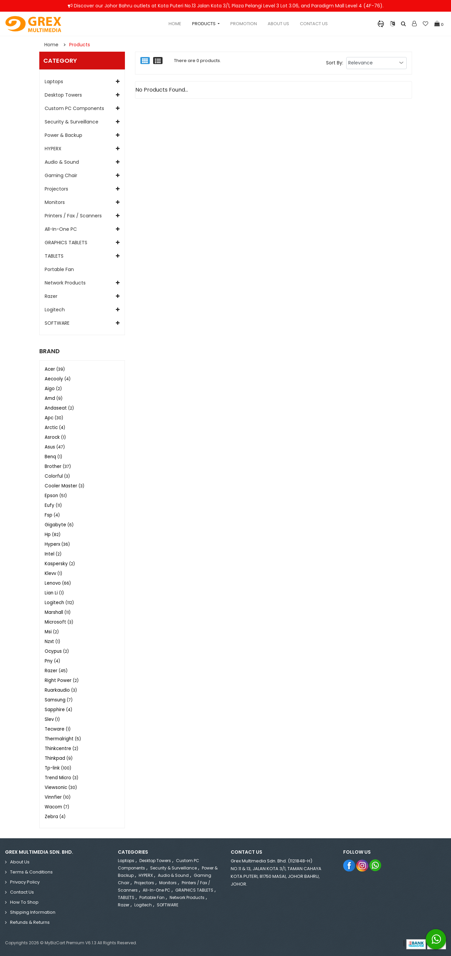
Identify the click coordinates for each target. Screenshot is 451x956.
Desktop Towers (63, 95)
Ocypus (57, 651)
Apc (54, 418)
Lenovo (58, 583)
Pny (52, 661)
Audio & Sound (62, 162)
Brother (58, 466)
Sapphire (58, 709)
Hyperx (57, 544)
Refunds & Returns (30, 922)
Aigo (53, 388)
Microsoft (59, 622)
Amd (53, 398)
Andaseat (59, 408)
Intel (53, 554)
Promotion (243, 23)
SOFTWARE (57, 323)
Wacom (57, 807)
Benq (53, 457)
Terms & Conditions (31, 872)
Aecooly (58, 379)
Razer (51, 296)
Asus (55, 447)
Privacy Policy (25, 882)
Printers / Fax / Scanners (73, 215)
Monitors (55, 202)
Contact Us (314, 23)
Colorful (57, 476)
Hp (52, 534)
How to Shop (24, 902)
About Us (278, 23)
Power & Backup (63, 135)
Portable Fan (59, 269)
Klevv (53, 573)
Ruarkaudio (61, 690)
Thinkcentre (61, 748)
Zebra (55, 816)
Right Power (62, 680)
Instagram (362, 865)
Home (175, 23)
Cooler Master (64, 486)
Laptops (54, 81)
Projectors (56, 188)
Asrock (55, 437)
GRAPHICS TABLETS (66, 242)
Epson (56, 495)
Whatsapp (375, 865)
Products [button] (204, 23)
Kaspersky (60, 564)
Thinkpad (59, 758)
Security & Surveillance (71, 121)
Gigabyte (59, 525)
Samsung (59, 700)
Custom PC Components (74, 108)
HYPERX (53, 148)
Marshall (58, 612)
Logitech (55, 309)
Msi (52, 632)
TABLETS (54, 256)
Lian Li (54, 593)
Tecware (58, 729)
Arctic (55, 427)
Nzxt (52, 641)
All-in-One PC (61, 229)
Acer (55, 369)
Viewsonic (61, 787)
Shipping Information (32, 912)
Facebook (349, 865)
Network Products (65, 282)
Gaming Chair (61, 175)
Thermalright (63, 739)
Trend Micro (61, 778)
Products (79, 44)
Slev (52, 719)
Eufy (53, 505)
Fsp (52, 515)
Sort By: (334, 62)
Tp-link (58, 768)
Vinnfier (58, 797)
